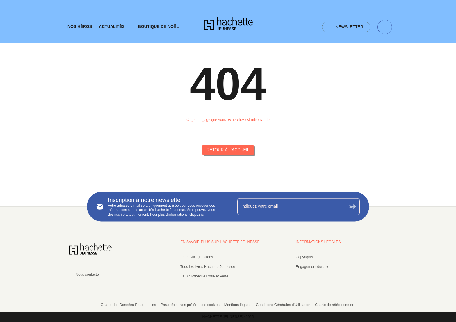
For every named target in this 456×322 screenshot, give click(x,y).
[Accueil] (228, 25)
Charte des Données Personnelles (128, 305)
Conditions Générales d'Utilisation (283, 305)
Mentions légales (238, 305)
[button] (346, 27)
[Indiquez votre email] (291, 206)
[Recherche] (384, 27)
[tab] (79, 27)
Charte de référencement (335, 305)
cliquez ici (196, 214)
